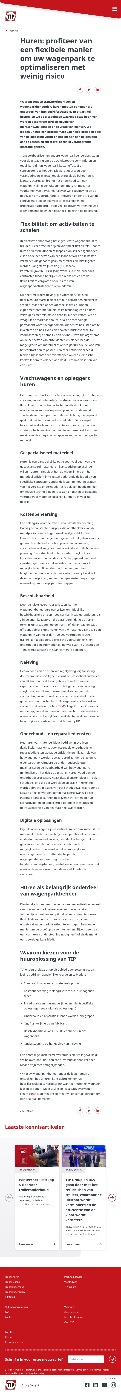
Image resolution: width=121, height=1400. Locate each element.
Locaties (9, 1332)
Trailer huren (12, 1276)
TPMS (62, 706)
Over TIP (69, 1321)
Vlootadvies (70, 1281)
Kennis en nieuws (14, 1342)
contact (34, 1094)
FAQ (7, 1311)
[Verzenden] (112, 1359)
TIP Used (10, 1296)
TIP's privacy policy (36, 1373)
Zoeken (9, 1316)
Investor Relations (74, 1316)
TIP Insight (70, 1286)
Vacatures (69, 1306)
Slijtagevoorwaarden (16, 1306)
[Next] (112, 1198)
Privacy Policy (30, 1385)
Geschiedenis (71, 1311)
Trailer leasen (12, 1281)
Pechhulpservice (73, 1276)
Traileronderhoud (14, 1286)
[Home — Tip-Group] (10, 1385)
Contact (9, 1337)
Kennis (11, 31)
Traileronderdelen (15, 1291)
